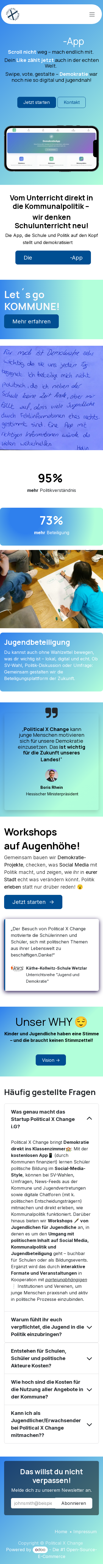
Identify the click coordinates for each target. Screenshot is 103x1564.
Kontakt (72, 102)
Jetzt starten (36, 102)
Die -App (53, 257)
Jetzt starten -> (33, 902)
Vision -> (51, 1060)
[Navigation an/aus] (92, 14)
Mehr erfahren (31, 321)
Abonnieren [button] (73, 1503)
